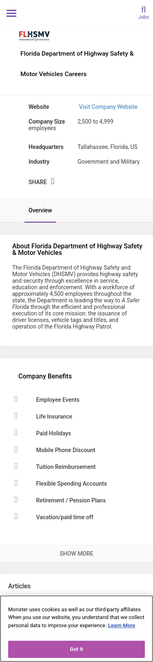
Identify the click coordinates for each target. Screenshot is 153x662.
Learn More (121, 625)
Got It (76, 649)
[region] (76, 628)
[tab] (36, 210)
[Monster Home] (76, 13)
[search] (143, 12)
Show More (76, 553)
